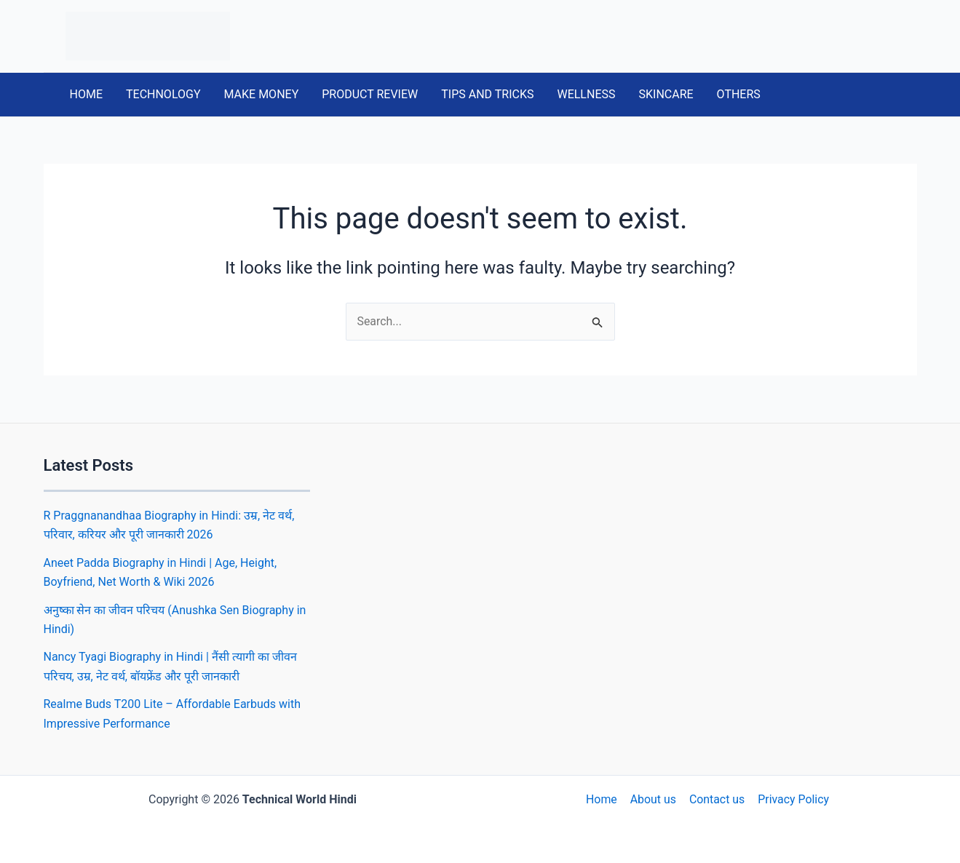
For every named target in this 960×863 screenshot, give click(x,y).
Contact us (717, 799)
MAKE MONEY (261, 94)
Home (603, 799)
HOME (86, 94)
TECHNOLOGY (163, 94)
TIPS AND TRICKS (487, 94)
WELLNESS (586, 94)
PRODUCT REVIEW (370, 94)
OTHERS (739, 94)
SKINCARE (665, 94)
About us (653, 799)
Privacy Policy (792, 799)
